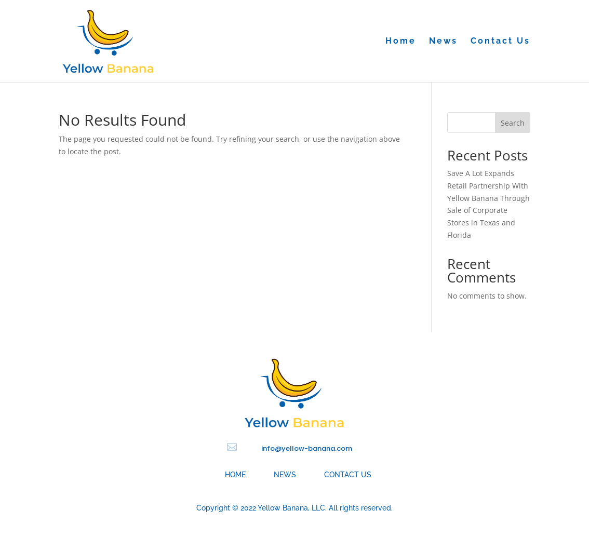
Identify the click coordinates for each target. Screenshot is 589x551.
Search (513, 123)
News (443, 41)
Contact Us (500, 41)
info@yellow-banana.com (306, 448)
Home (400, 41)
